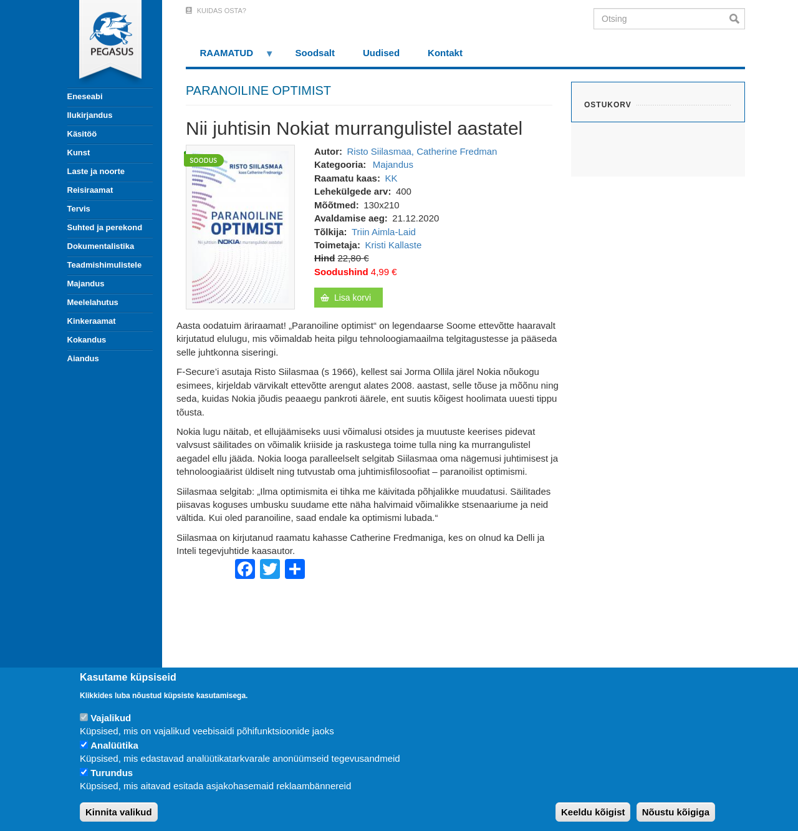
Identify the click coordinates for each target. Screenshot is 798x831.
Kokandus (87, 339)
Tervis (78, 208)
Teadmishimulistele (104, 265)
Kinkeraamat (91, 321)
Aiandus (83, 358)
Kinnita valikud (118, 812)
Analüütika (114, 745)
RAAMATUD (230, 57)
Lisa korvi (352, 298)
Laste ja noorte (96, 171)
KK (391, 178)
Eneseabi (85, 96)
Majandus (86, 283)
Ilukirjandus (90, 115)
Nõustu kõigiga (675, 812)
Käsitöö (82, 133)
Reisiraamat (90, 190)
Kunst (78, 152)
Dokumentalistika (101, 246)
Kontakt (445, 52)
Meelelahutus (92, 302)
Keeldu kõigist (593, 812)
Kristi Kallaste (393, 245)
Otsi (737, 18)
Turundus (111, 772)
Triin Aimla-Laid (384, 231)
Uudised (381, 52)
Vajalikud (110, 717)
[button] (240, 226)
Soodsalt (315, 52)
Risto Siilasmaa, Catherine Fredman (422, 151)
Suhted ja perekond (105, 227)
